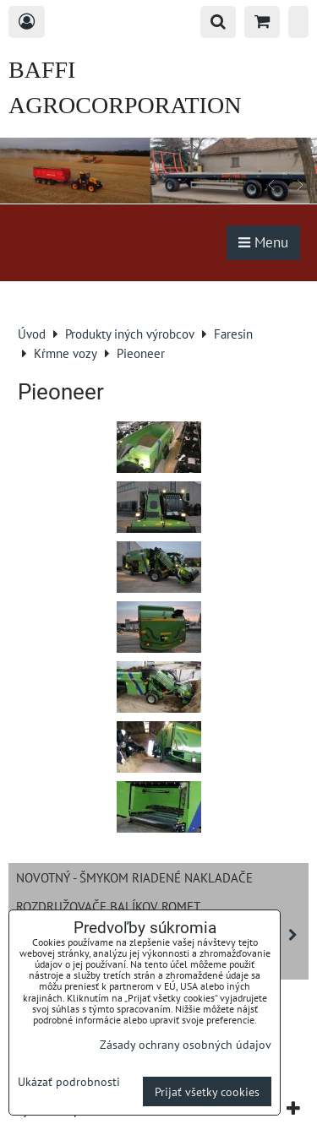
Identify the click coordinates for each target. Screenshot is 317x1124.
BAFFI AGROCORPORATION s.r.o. (124, 105)
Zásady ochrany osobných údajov (185, 1044)
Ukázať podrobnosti (69, 1082)
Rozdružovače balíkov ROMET (108, 906)
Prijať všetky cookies (207, 1091)
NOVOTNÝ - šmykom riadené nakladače (134, 877)
